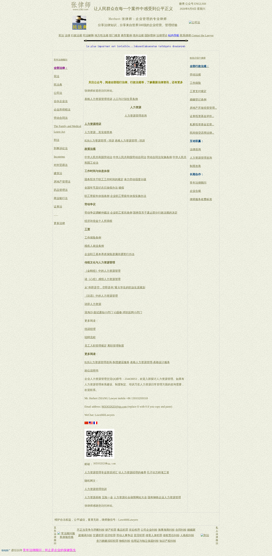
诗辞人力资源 (92, 304)
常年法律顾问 (198, 182)
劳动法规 (195, 74)
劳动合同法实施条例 (159, 157)
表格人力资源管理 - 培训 (130, 140)
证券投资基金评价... (202, 116)
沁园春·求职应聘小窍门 (128, 312)
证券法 (58, 206)
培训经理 (90, 329)
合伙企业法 (61, 101)
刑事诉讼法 (61, 148)
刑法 (56, 140)
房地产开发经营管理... (203, 107)
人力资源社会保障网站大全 (130, 497)
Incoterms (59, 156)
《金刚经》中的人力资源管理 (102, 270)
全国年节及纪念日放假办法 (101, 187)
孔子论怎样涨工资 (158, 472)
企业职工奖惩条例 (121, 212)
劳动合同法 (61, 117)
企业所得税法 (62, 109)
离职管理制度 (115, 345)
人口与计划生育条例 (125, 99)
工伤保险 (195, 82)
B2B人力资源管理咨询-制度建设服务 (106, 362)
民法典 (58, 84)
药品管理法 (61, 189)
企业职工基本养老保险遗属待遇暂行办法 (109, 254)
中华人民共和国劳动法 (98, 157)
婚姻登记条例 (198, 99)
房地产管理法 (62, 181)
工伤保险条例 (92, 237)
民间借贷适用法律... (202, 132)
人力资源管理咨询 (136, 115)
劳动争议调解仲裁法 (96, 212)
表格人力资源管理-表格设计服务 (150, 362)
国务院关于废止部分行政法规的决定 (155, 212)
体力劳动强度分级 (135, 179)
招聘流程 (90, 337)
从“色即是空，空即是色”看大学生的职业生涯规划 (114, 287)
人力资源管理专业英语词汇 (101, 472)
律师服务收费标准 (201, 199)
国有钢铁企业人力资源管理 (164, 497)
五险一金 (107, 497)
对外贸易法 (61, 165)
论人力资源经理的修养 (132, 472)
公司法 (58, 92)
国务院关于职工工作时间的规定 (103, 179)
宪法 (56, 76)
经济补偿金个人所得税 (98, 220)
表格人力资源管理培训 (98, 99)
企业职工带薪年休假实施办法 (128, 196)
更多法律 (59, 223)
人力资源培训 (92, 123)
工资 (87, 229)
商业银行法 (61, 198)
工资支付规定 (198, 91)
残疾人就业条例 (94, 245)
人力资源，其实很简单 (98, 132)
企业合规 (195, 190)
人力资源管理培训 (95, 489)
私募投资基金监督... (202, 124)
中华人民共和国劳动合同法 (129, 157)
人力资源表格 (92, 497)
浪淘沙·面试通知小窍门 (98, 312)
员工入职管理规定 (95, 345)
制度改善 (195, 166)
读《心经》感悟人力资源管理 (102, 279)
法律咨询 (195, 149)
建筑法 (58, 173)
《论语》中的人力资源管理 (101, 295)
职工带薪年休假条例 (96, 196)
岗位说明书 (91, 370)
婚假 (121, 187)
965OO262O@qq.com (114, 406)
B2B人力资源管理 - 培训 (99, 140)
